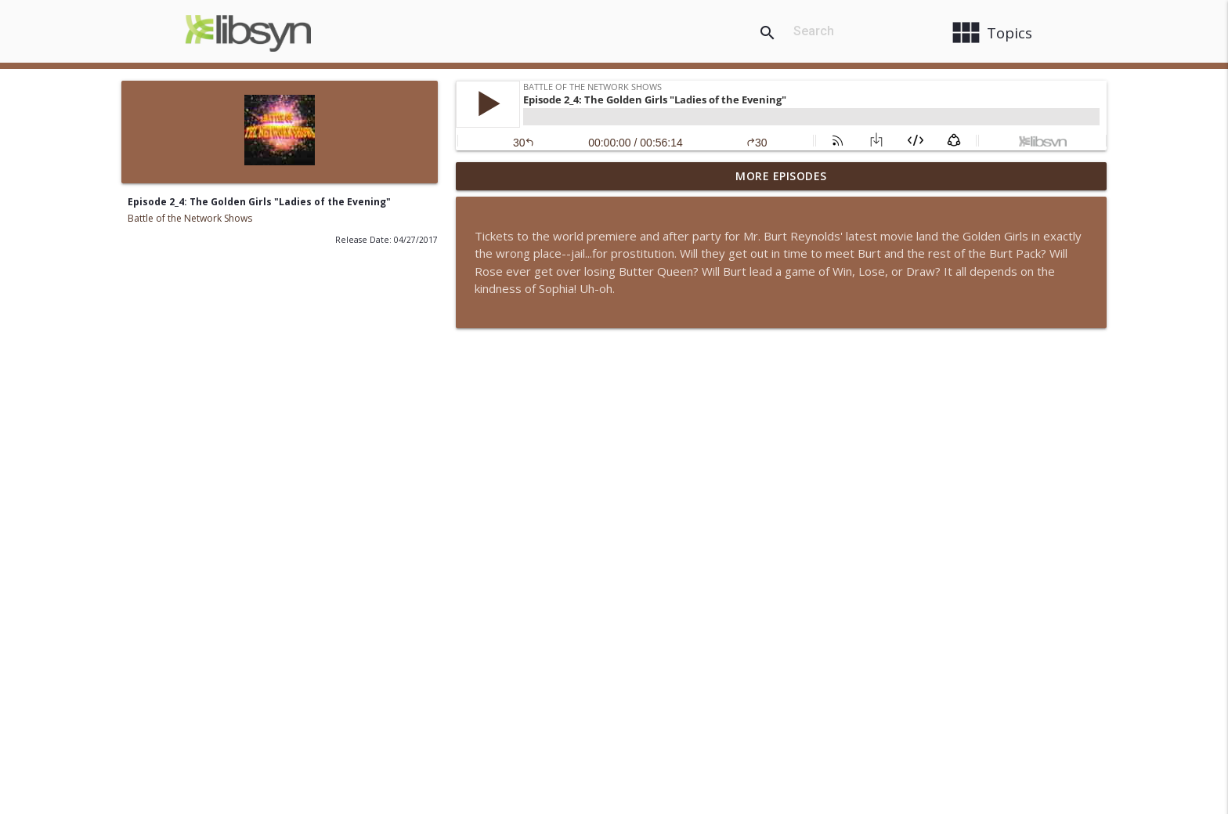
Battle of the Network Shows (190, 218)
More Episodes (781, 175)
